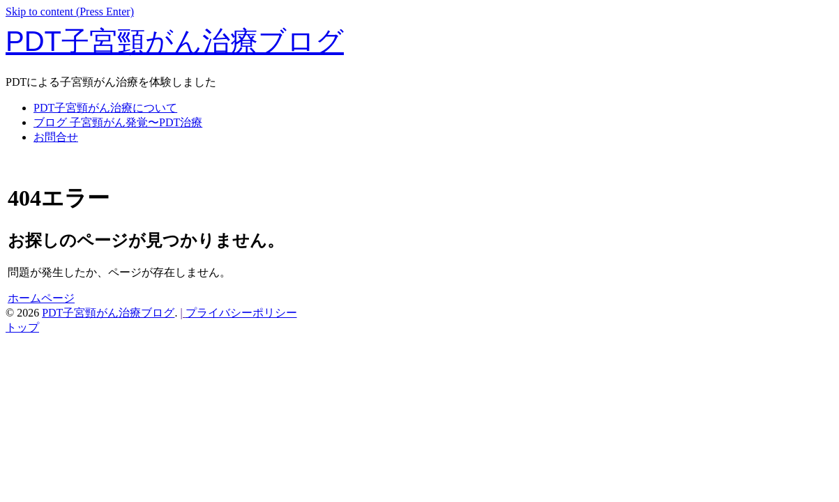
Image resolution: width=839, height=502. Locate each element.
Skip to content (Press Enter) (70, 11)
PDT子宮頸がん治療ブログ (175, 41)
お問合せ (55, 137)
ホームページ (41, 298)
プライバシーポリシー (241, 313)
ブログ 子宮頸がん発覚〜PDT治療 (117, 122)
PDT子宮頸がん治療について (105, 108)
